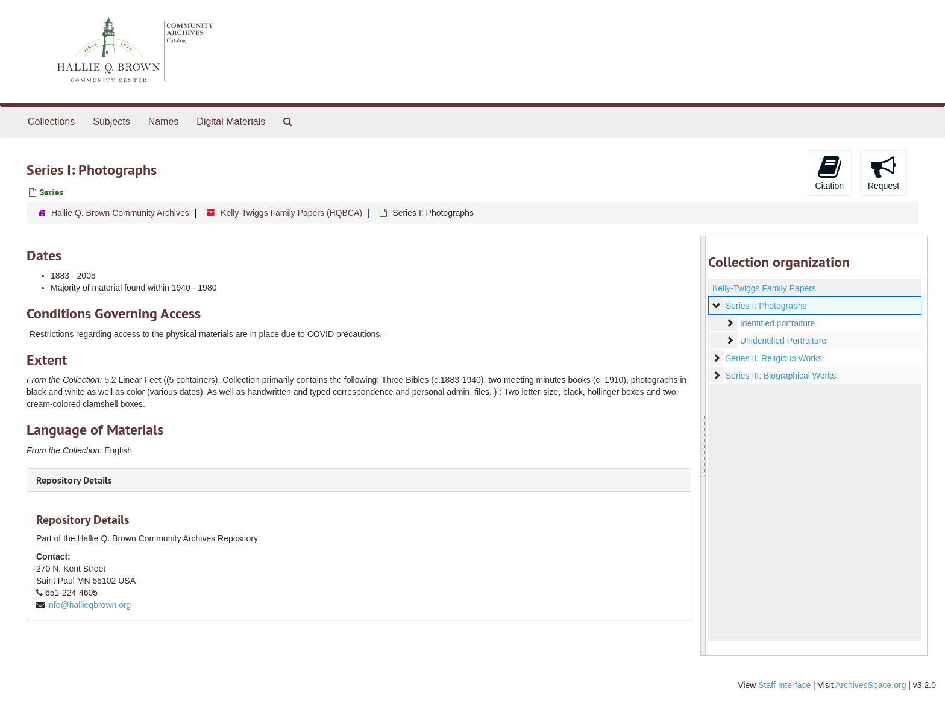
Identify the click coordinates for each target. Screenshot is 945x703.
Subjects (111, 121)
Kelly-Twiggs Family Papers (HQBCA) (291, 213)
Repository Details (74, 480)
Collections (51, 121)
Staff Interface (784, 685)
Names (163, 121)
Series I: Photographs (765, 306)
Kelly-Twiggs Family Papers (764, 288)
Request (883, 172)
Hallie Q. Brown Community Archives (120, 213)
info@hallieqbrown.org (89, 605)
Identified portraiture (777, 323)
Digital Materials (230, 121)
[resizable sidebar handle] (703, 445)
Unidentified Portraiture (782, 340)
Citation (829, 172)
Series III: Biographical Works (780, 375)
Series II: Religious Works (773, 358)
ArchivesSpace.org (870, 685)
